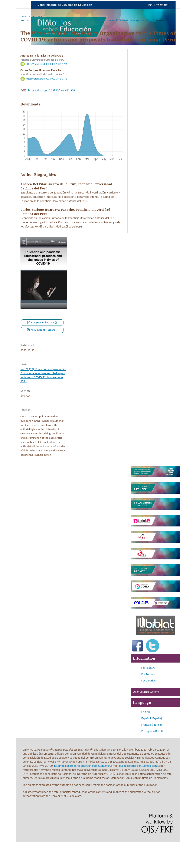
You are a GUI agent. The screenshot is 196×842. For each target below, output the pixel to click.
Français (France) (151, 725)
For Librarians (149, 680)
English (145, 712)
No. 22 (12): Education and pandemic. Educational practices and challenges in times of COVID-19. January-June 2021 (85, 20)
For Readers (148, 667)
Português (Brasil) (152, 731)
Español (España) (151, 718)
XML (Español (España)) (43, 329)
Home (23, 16)
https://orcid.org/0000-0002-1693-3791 (46, 78)
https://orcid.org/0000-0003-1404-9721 (46, 64)
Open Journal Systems (146, 692)
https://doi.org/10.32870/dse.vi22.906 (51, 90)
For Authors (148, 674)
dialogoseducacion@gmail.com (138, 766)
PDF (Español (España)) (43, 322)
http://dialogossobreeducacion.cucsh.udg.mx (81, 766)
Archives (37, 16)
